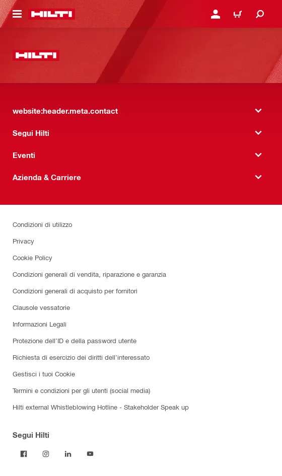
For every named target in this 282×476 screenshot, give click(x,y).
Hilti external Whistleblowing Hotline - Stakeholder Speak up (101, 407)
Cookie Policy (32, 257)
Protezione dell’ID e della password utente (74, 340)
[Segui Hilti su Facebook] (24, 454)
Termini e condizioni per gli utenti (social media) (81, 390)
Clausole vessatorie (41, 307)
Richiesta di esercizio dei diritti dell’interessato (81, 357)
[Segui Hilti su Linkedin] (68, 454)
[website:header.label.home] (51, 14)
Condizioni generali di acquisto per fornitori (75, 290)
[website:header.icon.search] (260, 14)
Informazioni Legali (39, 324)
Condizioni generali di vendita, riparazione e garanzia (89, 274)
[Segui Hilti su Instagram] (46, 454)
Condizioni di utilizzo (42, 224)
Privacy (23, 241)
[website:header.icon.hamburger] (17, 14)
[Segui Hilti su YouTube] (90, 454)
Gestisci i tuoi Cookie (44, 373)
